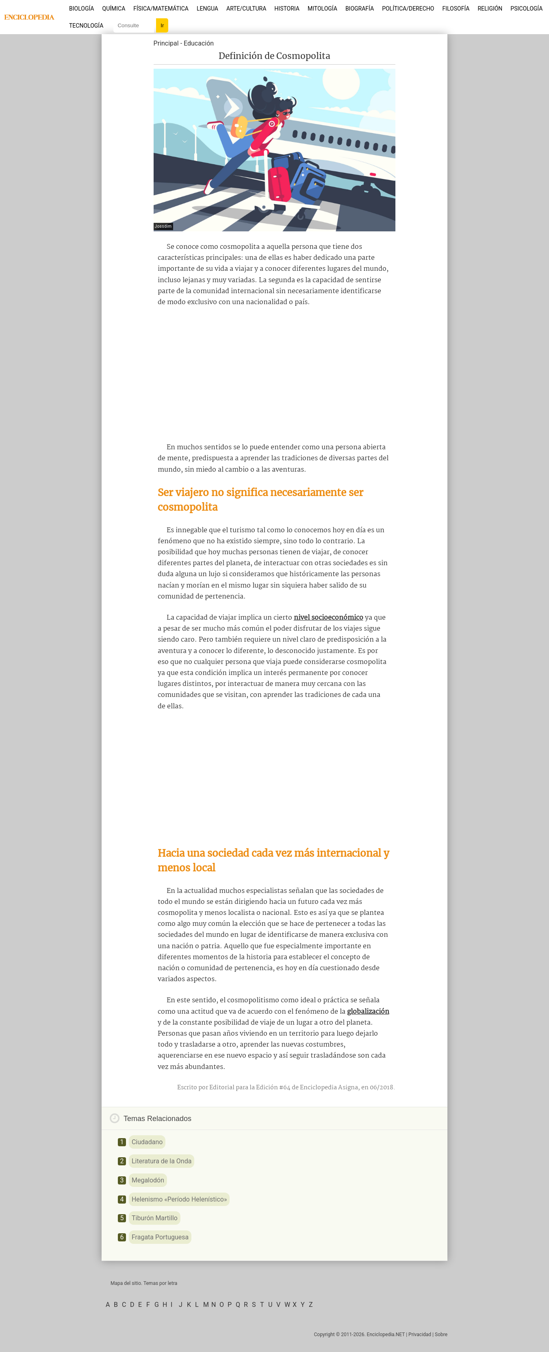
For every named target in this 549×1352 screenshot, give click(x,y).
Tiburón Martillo (155, 1218)
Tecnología (86, 25)
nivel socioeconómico (328, 617)
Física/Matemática (161, 8)
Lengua (207, 8)
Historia (286, 8)
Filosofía (455, 8)
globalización (368, 1011)
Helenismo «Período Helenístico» (179, 1199)
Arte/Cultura (246, 8)
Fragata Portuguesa (160, 1237)
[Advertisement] (274, 375)
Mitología (322, 8)
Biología (81, 8)
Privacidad (419, 1334)
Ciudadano (147, 1142)
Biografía (359, 8)
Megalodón (148, 1180)
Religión (489, 8)
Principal (166, 43)
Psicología (526, 8)
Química (114, 8)
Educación (199, 43)
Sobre (441, 1334)
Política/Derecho (408, 8)
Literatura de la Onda (161, 1161)
